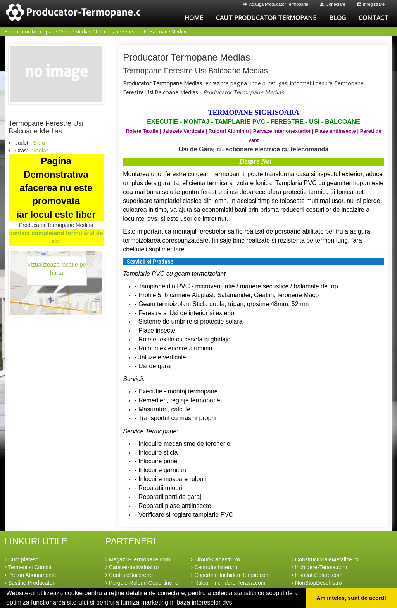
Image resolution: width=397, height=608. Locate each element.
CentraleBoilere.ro (129, 575)
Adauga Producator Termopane (275, 4)
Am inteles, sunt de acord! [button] (351, 598)
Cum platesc (21, 559)
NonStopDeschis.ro (317, 583)
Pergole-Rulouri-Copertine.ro (141, 583)
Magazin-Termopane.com (137, 559)
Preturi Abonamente (30, 575)
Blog (337, 18)
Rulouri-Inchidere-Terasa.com (228, 583)
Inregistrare (371, 4)
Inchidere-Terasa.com (319, 567)
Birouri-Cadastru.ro (215, 559)
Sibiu (66, 31)
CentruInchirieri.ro (214, 567)
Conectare (332, 4)
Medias (83, 31)
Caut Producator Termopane (266, 18)
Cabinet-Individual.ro (132, 567)
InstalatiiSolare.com (317, 575)
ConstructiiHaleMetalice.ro (325, 559)
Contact (373, 18)
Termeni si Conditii (28, 567)
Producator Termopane (31, 31)
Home (194, 18)
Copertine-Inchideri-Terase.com (230, 575)
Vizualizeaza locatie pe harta (56, 268)
